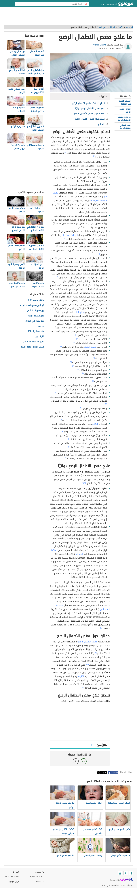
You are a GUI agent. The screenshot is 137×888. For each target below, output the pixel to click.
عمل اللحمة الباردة (35, 316)
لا (75, 761)
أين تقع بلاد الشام (35, 311)
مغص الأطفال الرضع (87, 642)
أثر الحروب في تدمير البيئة (32, 305)
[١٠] (83, 482)
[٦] (63, 388)
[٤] (99, 253)
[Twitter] (125, 873)
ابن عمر (41, 326)
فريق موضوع (14, 881)
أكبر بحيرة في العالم (34, 321)
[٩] (85, 482)
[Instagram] (120, 873)
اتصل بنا (16, 872)
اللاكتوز (54, 550)
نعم (83, 761)
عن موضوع (39, 872)
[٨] (69, 438)
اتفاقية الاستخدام (12, 877)
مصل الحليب (79, 312)
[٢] (94, 156)
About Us (40, 881)
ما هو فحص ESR (36, 300)
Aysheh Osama (99, 45)
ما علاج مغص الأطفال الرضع (124, 118)
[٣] (65, 238)
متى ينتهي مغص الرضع (125, 126)
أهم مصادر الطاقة (36, 331)
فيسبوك (115, 772)
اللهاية (95, 424)
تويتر (104, 772)
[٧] (61, 419)
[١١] (88, 664)
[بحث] (85, 4)
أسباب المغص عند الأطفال (124, 102)
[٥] (77, 338)
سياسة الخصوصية (37, 877)
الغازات (81, 676)
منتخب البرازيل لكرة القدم (32, 347)
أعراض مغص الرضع (125, 110)
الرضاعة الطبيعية (99, 200)
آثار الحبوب (39, 337)
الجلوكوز (79, 554)
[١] (65, 152)
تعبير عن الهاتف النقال (33, 342)
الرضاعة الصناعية (70, 235)
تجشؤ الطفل (90, 347)
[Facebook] (131, 873)
